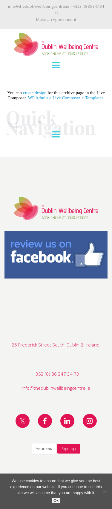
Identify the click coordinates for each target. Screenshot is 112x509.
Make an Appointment (56, 19)
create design (35, 92)
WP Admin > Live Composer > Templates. (66, 97)
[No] (105, 491)
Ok (56, 500)
